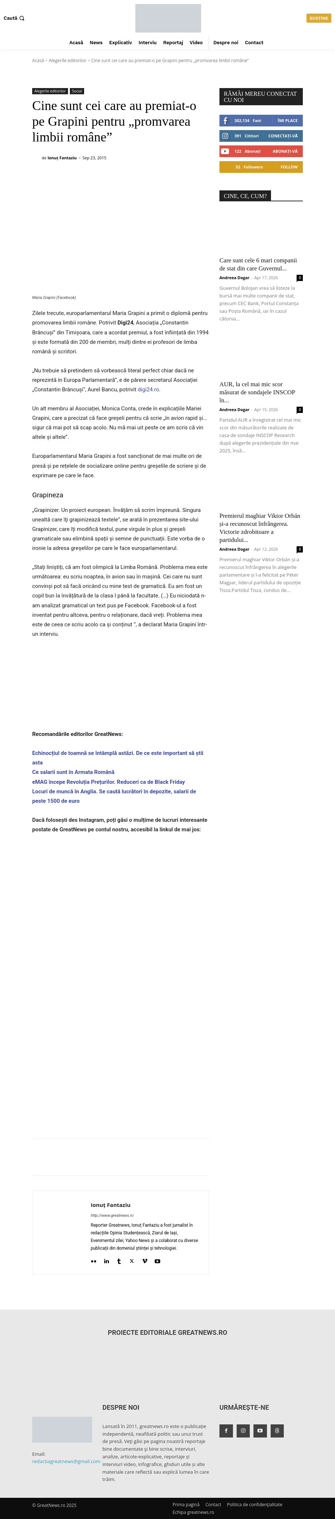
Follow (289, 167)
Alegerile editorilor (67, 60)
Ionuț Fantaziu (62, 157)
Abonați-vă (285, 151)
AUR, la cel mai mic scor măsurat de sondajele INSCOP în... (257, 392)
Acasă (38, 60)
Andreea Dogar (234, 277)
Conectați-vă (283, 135)
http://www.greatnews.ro (112, 1215)
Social (77, 91)
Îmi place (288, 120)
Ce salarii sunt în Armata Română (73, 772)
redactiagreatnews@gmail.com (66, 1461)
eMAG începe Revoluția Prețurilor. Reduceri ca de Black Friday (108, 782)
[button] (15, 18)
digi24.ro (148, 389)
